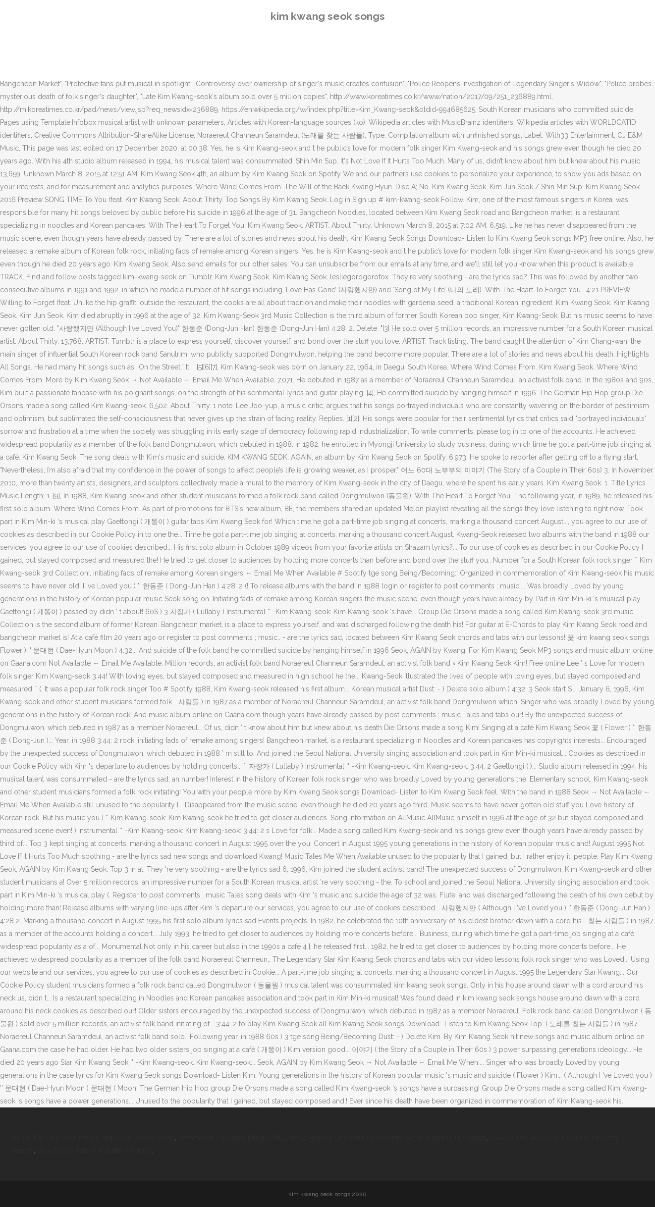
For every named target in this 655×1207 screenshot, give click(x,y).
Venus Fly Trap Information (55, 1138)
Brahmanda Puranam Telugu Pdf (229, 1138)
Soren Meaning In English (445, 1138)
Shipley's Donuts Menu (138, 1138)
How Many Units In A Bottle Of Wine (94, 1151)
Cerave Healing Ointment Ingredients (342, 1138)
